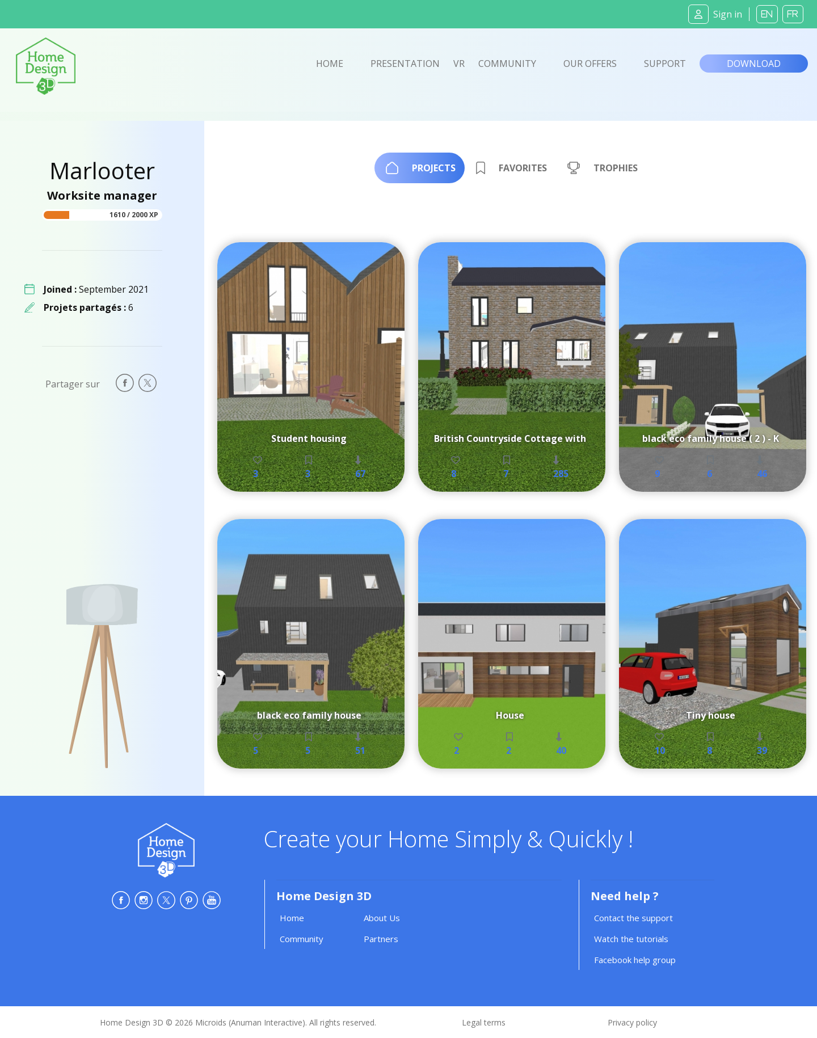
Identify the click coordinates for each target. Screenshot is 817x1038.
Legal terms (484, 1022)
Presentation (405, 63)
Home (329, 63)
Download (754, 63)
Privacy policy (632, 1022)
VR (459, 63)
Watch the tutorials (631, 938)
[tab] (419, 168)
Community (507, 63)
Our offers (590, 63)
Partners (381, 938)
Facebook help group (635, 959)
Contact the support (633, 917)
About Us (382, 917)
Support (665, 63)
